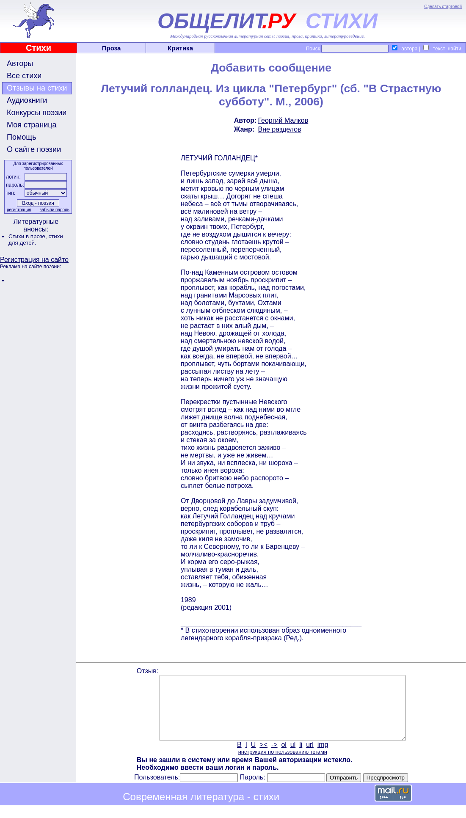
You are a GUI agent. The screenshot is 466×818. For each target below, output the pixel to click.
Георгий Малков (283, 120)
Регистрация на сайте (34, 259)
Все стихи (24, 76)
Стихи (38, 47)
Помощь (21, 137)
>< (263, 757)
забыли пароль (54, 209)
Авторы (20, 63)
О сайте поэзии (34, 149)
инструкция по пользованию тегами (282, 764)
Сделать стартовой (443, 6)
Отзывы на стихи (37, 88)
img (322, 757)
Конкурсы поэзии (36, 112)
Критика (180, 48)
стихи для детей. (35, 239)
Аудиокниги (27, 100)
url (310, 757)
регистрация (19, 209)
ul (292, 757)
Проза (111, 48)
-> (274, 757)
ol (283, 757)
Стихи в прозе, (28, 236)
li (300, 757)
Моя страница (32, 125)
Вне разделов (279, 129)
